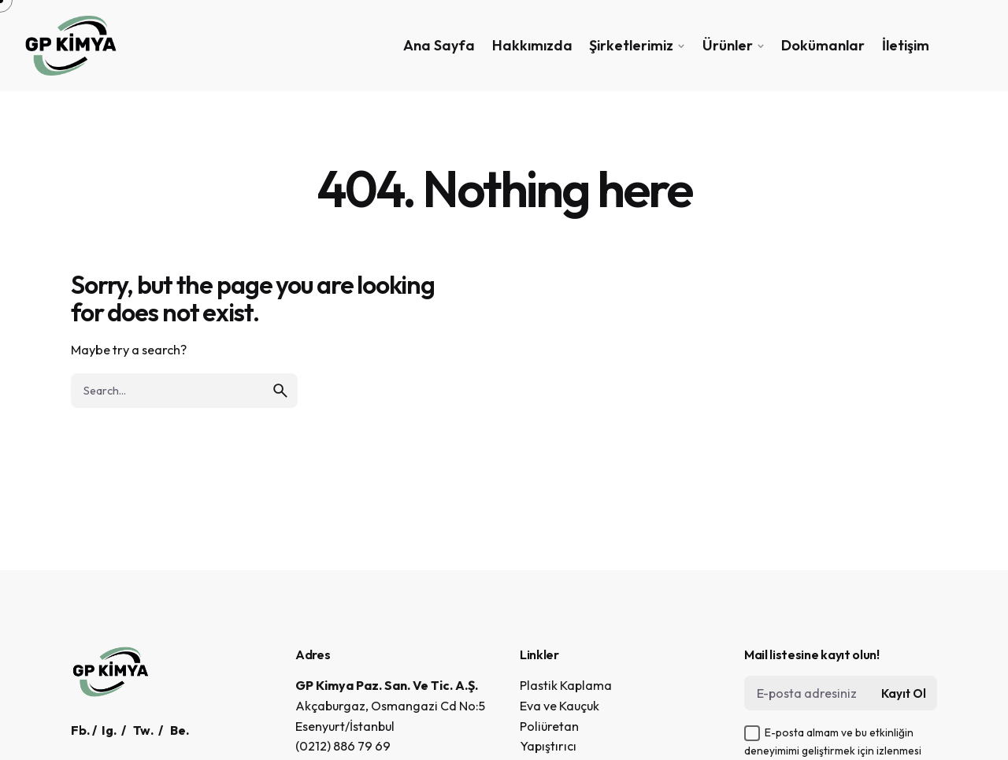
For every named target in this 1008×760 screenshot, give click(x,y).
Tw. (143, 730)
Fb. (80, 730)
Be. (179, 730)
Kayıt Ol (903, 693)
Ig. (109, 730)
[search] (280, 390)
